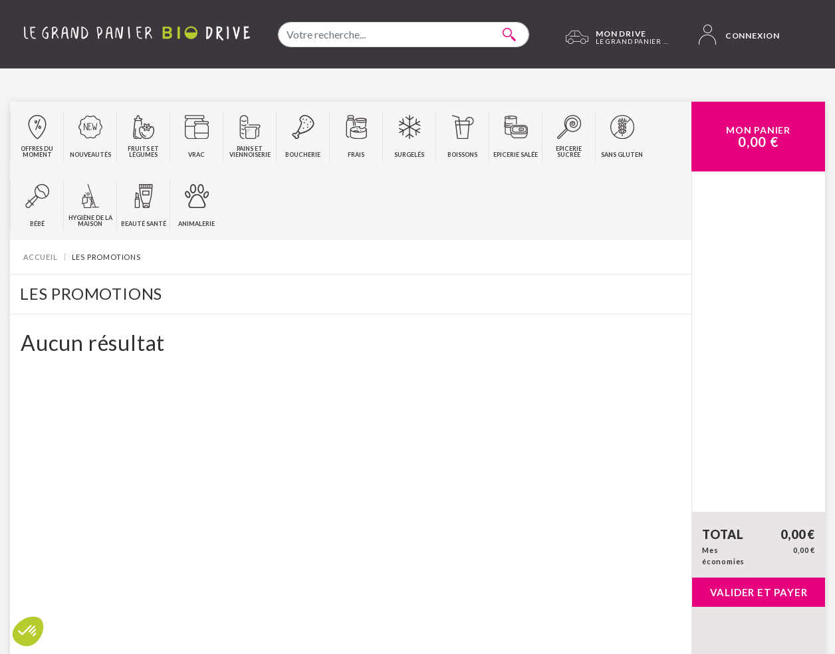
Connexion (739, 35)
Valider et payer (759, 592)
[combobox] (403, 34)
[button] (28, 631)
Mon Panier (758, 137)
